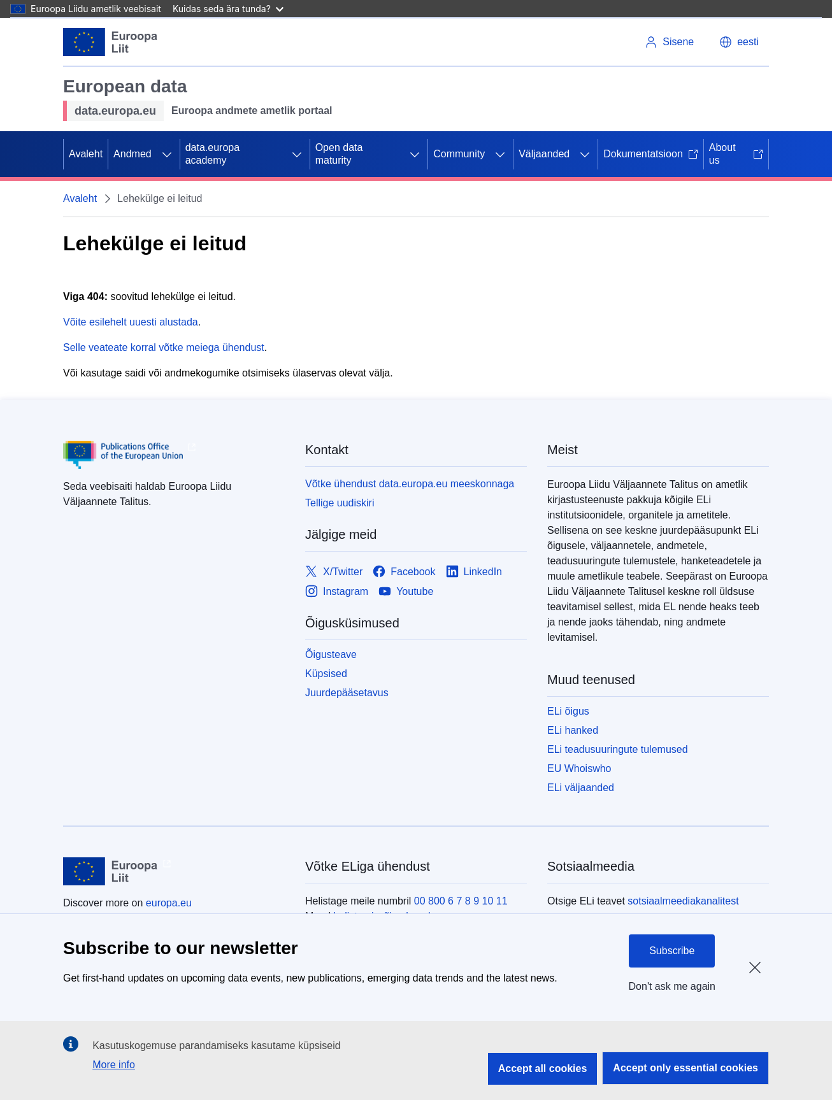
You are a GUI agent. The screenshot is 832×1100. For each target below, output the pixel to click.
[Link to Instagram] (336, 591)
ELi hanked (572, 730)
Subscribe (671, 950)
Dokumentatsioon (650, 153)
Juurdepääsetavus (347, 692)
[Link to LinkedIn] (474, 571)
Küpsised (326, 673)
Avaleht (86, 153)
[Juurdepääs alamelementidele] (167, 154)
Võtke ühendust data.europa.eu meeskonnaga (409, 483)
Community (459, 153)
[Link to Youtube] (405, 591)
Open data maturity (339, 154)
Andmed (132, 153)
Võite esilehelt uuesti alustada (130, 322)
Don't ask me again (672, 986)
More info (113, 1064)
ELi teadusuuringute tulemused (617, 749)
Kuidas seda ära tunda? (228, 8)
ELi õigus (568, 711)
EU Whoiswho (579, 768)
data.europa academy (212, 154)
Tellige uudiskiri (340, 502)
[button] (739, 42)
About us (736, 154)
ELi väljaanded (580, 787)
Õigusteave (331, 654)
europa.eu (169, 902)
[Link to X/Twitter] (333, 571)
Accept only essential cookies (685, 1067)
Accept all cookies (542, 1068)
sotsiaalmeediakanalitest (683, 901)
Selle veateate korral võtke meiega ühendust (163, 347)
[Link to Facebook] (404, 571)
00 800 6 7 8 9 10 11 (461, 901)
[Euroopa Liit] (110, 42)
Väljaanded (544, 153)
